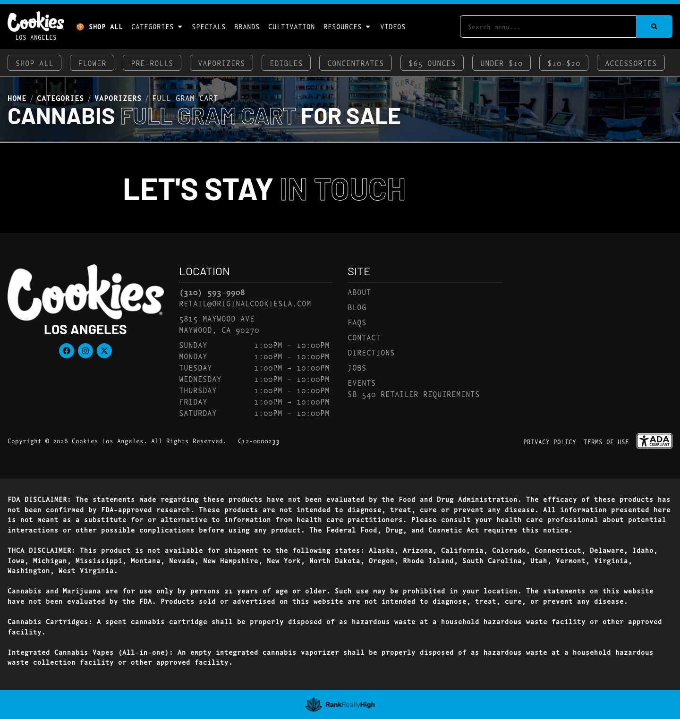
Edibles (286, 62)
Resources (347, 26)
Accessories (631, 62)
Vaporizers (221, 62)
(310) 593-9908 (212, 291)
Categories (157, 26)
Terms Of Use (606, 441)
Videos (393, 26)
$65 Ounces (432, 62)
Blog (357, 306)
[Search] (654, 26)
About (359, 291)
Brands (247, 26)
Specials (209, 26)
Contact (364, 336)
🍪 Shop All (99, 26)
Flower (92, 62)
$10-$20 (563, 62)
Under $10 (501, 62)
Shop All (34, 62)
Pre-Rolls (152, 62)
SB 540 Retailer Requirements (414, 393)
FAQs (357, 321)
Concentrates (355, 62)
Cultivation (291, 26)
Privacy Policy (549, 441)
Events (362, 382)
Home (17, 97)
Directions (371, 352)
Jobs (357, 367)
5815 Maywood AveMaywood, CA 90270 (219, 324)
